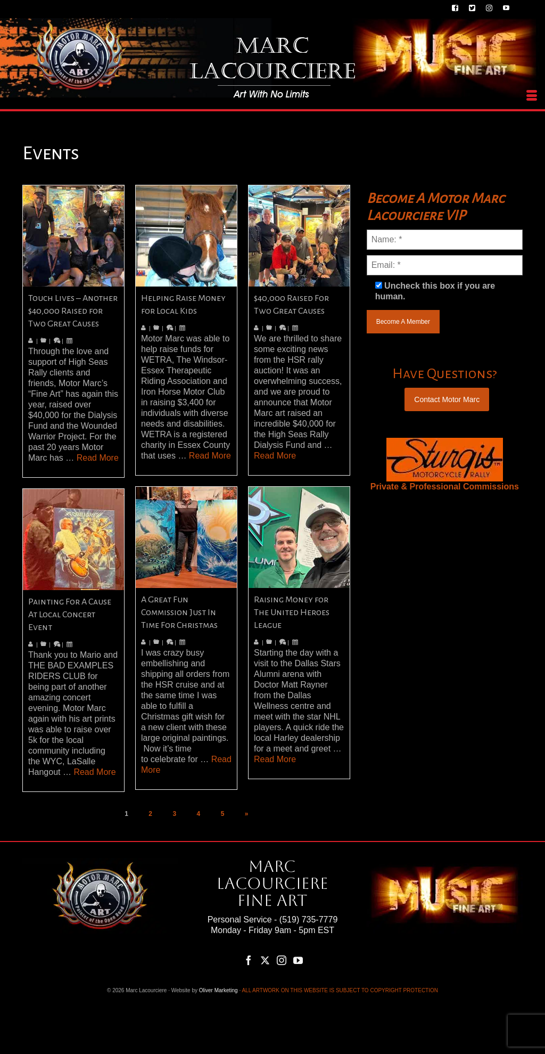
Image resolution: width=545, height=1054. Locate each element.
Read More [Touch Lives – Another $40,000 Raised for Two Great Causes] (98, 457)
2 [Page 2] (150, 814)
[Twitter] (265, 960)
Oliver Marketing (218, 990)
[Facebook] (248, 960)
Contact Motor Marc (447, 399)
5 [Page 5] (223, 814)
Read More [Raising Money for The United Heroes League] (275, 759)
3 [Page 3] (174, 814)
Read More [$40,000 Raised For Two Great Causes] (275, 455)
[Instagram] (281, 960)
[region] (444, 459)
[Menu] (531, 96)
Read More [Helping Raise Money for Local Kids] (210, 455)
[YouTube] (298, 960)
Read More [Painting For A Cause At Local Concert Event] (94, 772)
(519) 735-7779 (308, 919)
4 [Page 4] (199, 814)
